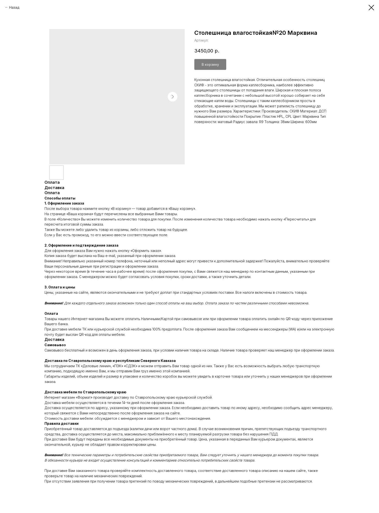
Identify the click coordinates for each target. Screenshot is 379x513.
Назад (14, 7)
